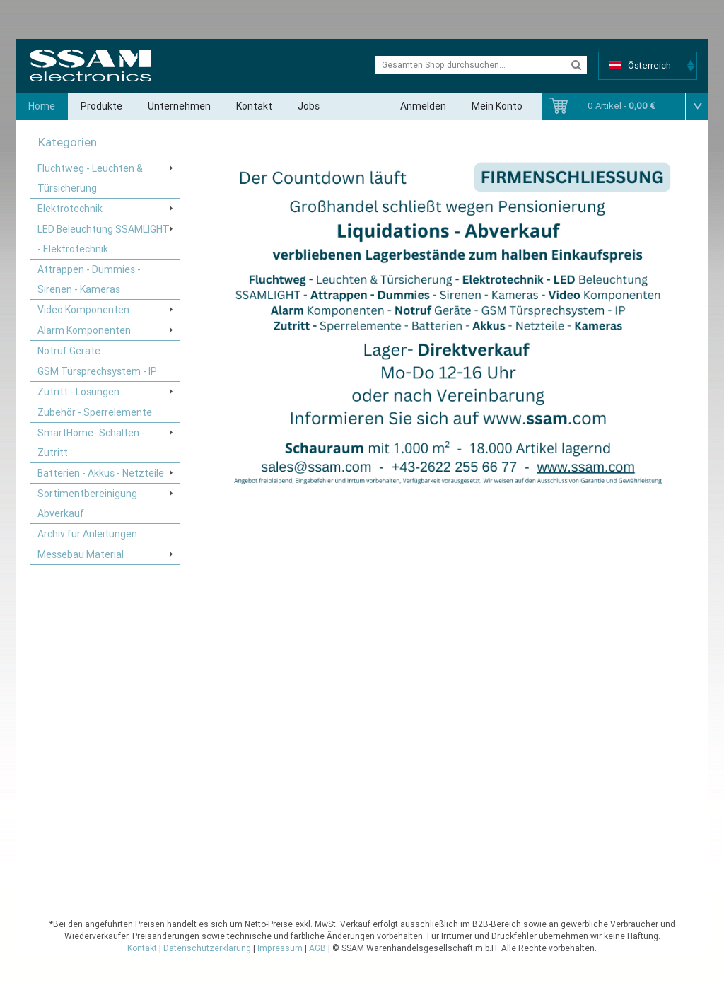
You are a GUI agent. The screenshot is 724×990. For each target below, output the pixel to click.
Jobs (309, 106)
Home (41, 106)
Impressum (280, 948)
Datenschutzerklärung (207, 948)
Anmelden (423, 106)
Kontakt (254, 106)
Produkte (101, 106)
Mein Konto (497, 106)
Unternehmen (179, 106)
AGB (317, 948)
